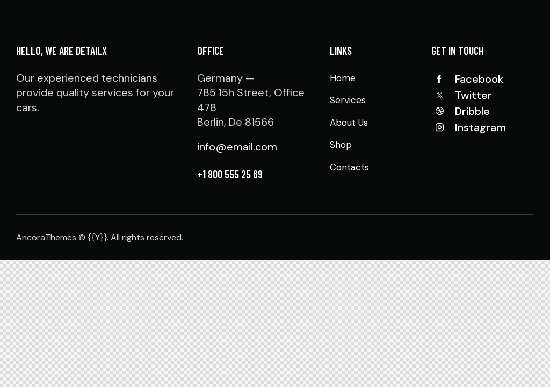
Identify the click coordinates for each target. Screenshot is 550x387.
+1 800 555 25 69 (230, 174)
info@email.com (237, 147)
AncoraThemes (46, 237)
